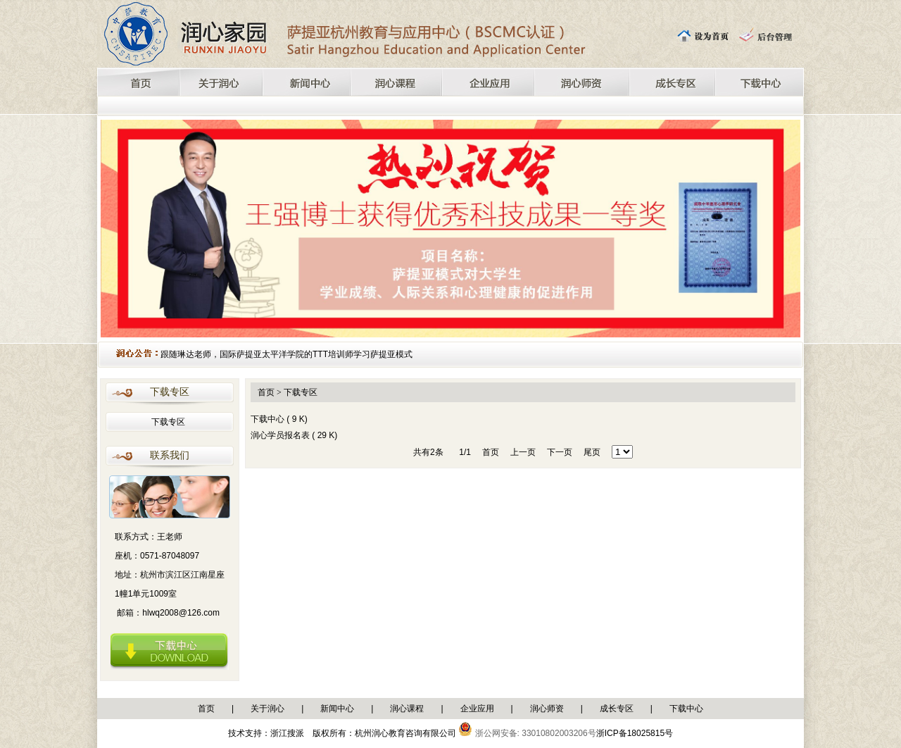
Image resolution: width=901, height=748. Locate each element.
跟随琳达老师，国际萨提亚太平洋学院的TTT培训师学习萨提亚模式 (286, 354)
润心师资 (547, 708)
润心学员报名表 (281, 435)
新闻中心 (337, 708)
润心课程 (407, 708)
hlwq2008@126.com (181, 613)
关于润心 (267, 708)
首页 (206, 708)
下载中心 (268, 419)
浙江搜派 (287, 733)
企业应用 (477, 708)
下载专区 (168, 422)
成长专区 (617, 708)
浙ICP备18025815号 (634, 733)
